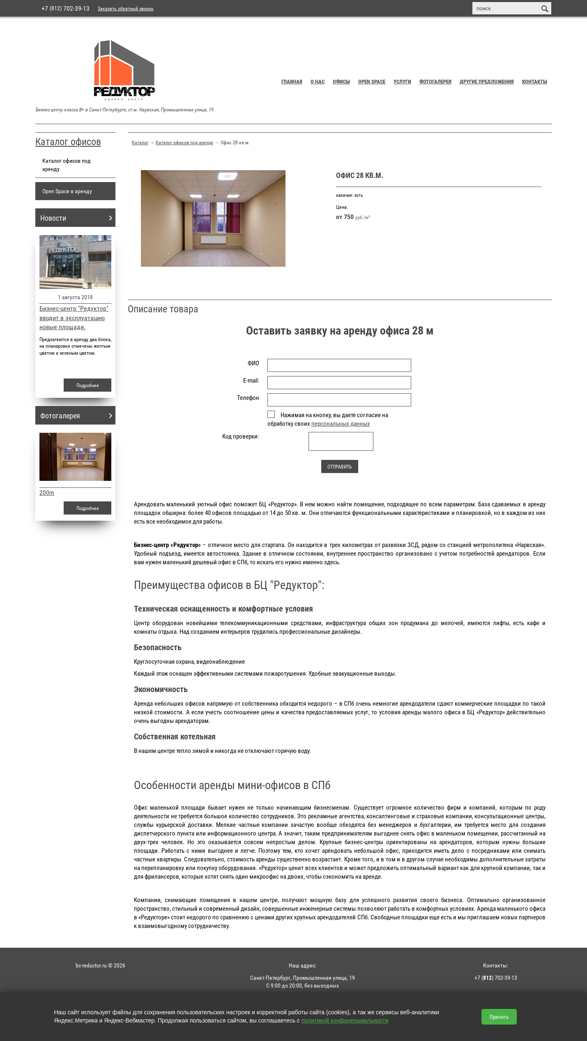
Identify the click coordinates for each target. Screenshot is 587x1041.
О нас (318, 81)
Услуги (402, 81)
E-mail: (251, 380)
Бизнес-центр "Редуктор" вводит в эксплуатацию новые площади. (73, 317)
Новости (53, 218)
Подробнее (87, 385)
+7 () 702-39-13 (495, 977)
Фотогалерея (435, 81)
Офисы (341, 81)
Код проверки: (240, 436)
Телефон (248, 397)
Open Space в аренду (67, 191)
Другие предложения (487, 81)
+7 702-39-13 (65, 8)
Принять (499, 1016)
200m (46, 492)
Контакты (534, 81)
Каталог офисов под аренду (184, 142)
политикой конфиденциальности (345, 1020)
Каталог (140, 142)
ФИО (253, 363)
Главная (291, 81)
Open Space (371, 81)
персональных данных (340, 423)
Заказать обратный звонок (126, 8)
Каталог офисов (68, 141)
